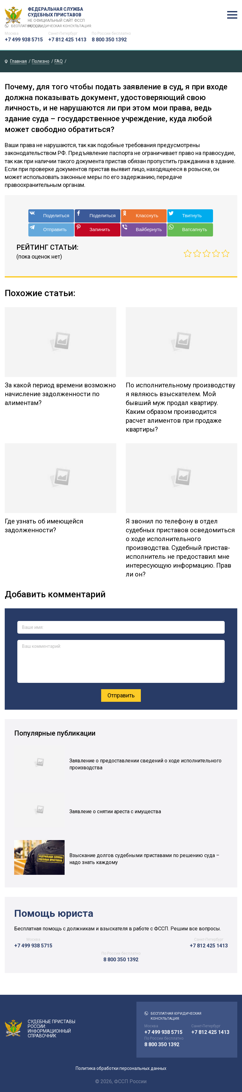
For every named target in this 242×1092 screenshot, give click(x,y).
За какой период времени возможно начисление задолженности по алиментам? (60, 394)
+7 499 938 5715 (24, 40)
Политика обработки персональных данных (121, 1068)
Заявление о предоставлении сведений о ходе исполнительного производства (145, 764)
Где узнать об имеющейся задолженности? (44, 525)
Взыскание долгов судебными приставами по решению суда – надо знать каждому (144, 858)
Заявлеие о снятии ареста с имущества (115, 812)
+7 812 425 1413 (67, 40)
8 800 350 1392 (109, 40)
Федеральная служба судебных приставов (59, 15)
